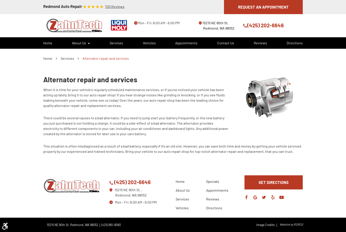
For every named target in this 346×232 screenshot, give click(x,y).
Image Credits (267, 225)
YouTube (281, 197)
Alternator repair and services (106, 58)
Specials (212, 181)
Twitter (264, 197)
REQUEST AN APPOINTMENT (263, 7)
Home (47, 43)
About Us (79, 43)
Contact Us (225, 43)
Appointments (186, 43)
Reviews (260, 43)
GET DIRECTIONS (274, 182)
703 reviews (114, 6)
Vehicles (149, 43)
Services (116, 43)
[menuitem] (47, 43)
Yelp (272, 197)
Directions (295, 43)
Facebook (246, 197)
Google (255, 197)
